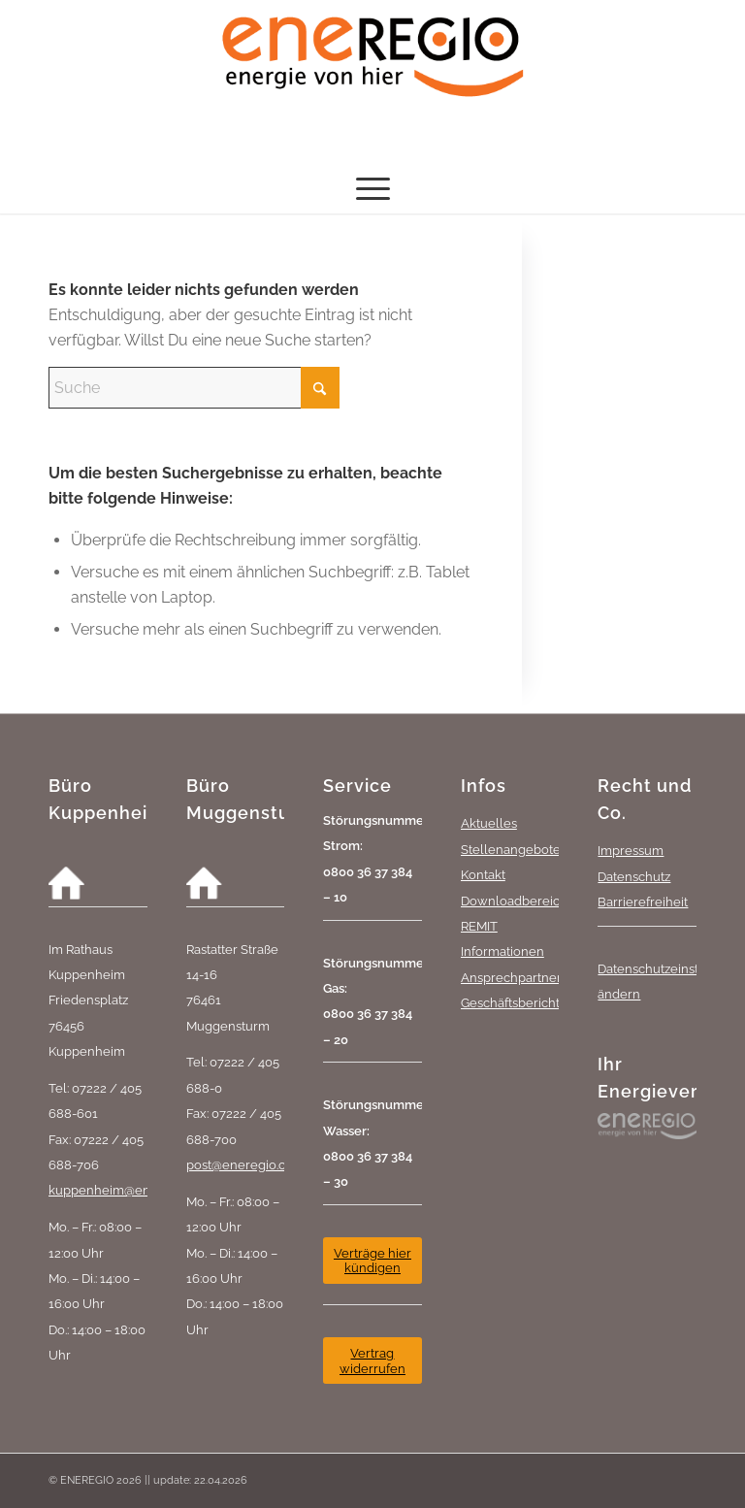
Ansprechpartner (511, 977)
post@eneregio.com (245, 1164)
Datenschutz (634, 876)
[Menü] (373, 189)
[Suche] (194, 388)
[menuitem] (373, 189)
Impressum (631, 850)
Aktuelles (489, 823)
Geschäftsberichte (514, 1002)
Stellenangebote (511, 849)
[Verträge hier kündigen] (372, 1260)
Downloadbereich (514, 900)
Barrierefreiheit (643, 901)
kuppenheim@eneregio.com (133, 1189)
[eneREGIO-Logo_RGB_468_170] (372, 82)
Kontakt (483, 874)
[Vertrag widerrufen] (372, 1360)
